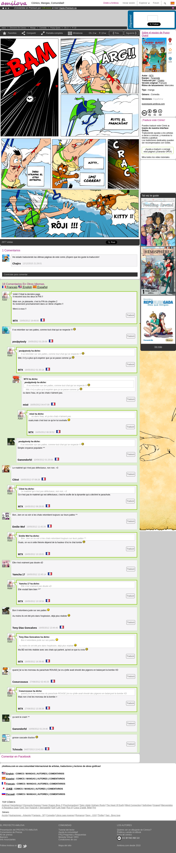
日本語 (7, 789)
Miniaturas (77, 33)
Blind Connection (133, 805)
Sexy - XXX (91, 815)
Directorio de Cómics (18, 28)
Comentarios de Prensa (11, 832)
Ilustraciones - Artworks (20, 815)
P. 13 (74, 28)
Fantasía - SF (38, 815)
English (25, 287)
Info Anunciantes (8, 839)
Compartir (31, 33)
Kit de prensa (6, 834)
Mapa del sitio (64, 845)
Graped (156, 805)
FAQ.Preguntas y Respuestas (72, 834)
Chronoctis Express (32, 805)
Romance (79, 815)
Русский (8, 794)
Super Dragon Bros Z (52, 805)
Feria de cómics (124, 834)
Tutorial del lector (66, 830)
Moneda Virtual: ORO (68, 837)
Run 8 (69, 807)
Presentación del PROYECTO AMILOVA (19, 830)
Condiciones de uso (67, 839)
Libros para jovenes (65, 815)
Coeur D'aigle (80, 807)
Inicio (4, 28)
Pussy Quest (55, 28)
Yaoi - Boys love (112, 815)
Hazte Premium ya (67, 8)
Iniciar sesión (129, 3)
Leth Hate (60, 807)
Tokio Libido (84, 805)
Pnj (94, 807)
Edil (53, 807)
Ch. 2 (66, 28)
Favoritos (12, 33)
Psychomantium (70, 805)
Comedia (42, 28)
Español (40, 287)
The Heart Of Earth (115, 805)
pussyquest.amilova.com (153, 104)
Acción (5, 815)
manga (33, 28)
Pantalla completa (54, 33)
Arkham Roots (98, 805)
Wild (89, 807)
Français (9, 287)
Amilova (5, 805)
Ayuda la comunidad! (68, 832)
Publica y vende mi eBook (129, 832)
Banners (4, 837)
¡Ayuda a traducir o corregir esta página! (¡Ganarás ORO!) (158, 150)
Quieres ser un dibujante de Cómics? (134, 830)
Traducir (130, 315)
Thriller (101, 815)
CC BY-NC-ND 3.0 (128, 838)
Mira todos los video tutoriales (156, 157)
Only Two (24, 807)
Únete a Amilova (110, 3)
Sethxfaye (147, 805)
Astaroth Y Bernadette (40, 807)
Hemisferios (15, 805)
